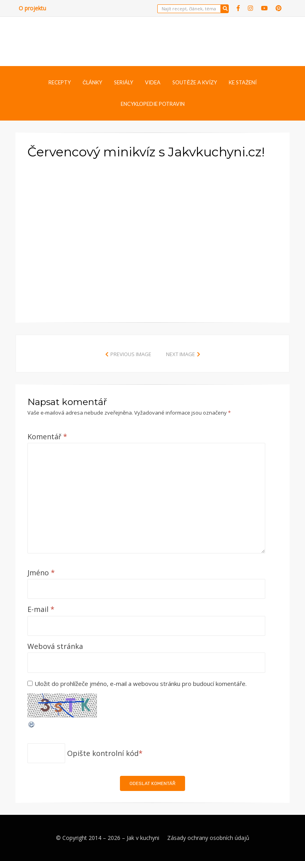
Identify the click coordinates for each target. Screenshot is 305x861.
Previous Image (130, 354)
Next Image (180, 354)
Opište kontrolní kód (103, 753)
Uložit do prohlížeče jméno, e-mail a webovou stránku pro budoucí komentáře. (141, 684)
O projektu (32, 8)
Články (92, 82)
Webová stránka (55, 646)
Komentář (47, 436)
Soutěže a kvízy (194, 82)
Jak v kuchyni (143, 838)
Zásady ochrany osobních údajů (208, 838)
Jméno (41, 572)
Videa (152, 82)
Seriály (123, 82)
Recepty (59, 82)
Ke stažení (243, 82)
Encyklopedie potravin (153, 104)
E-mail (40, 609)
